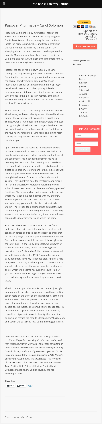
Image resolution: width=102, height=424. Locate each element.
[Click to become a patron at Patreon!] (85, 50)
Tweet (30, 385)
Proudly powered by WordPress (18, 417)
